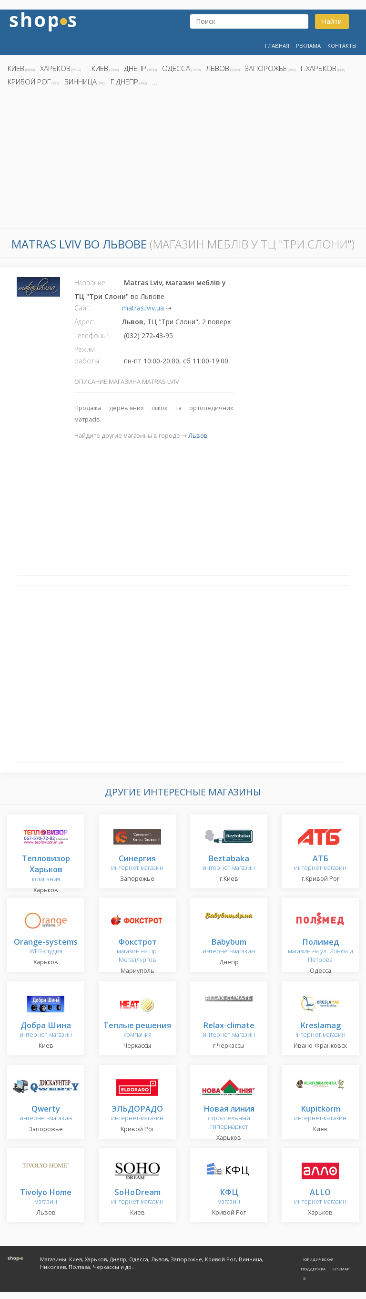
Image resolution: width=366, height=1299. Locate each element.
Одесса (176, 68)
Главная (277, 45)
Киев (16, 68)
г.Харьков (318, 68)
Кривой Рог (29, 81)
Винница (80, 81)
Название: (90, 282)
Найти (332, 21)
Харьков (55, 68)
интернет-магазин (137, 863)
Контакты (341, 45)
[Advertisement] (183, 160)
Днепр (135, 68)
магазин (45, 1197)
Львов (217, 68)
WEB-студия (46, 946)
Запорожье (266, 68)
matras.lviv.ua (143, 307)
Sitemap (340, 1268)
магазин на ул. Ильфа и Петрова (320, 951)
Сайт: (82, 307)
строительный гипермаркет (228, 1118)
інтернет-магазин (320, 1030)
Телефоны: (91, 335)
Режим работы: (87, 355)
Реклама (308, 45)
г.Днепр (124, 81)
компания (46, 869)
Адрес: (84, 321)
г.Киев (97, 68)
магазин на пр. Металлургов (137, 951)
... (155, 81)
